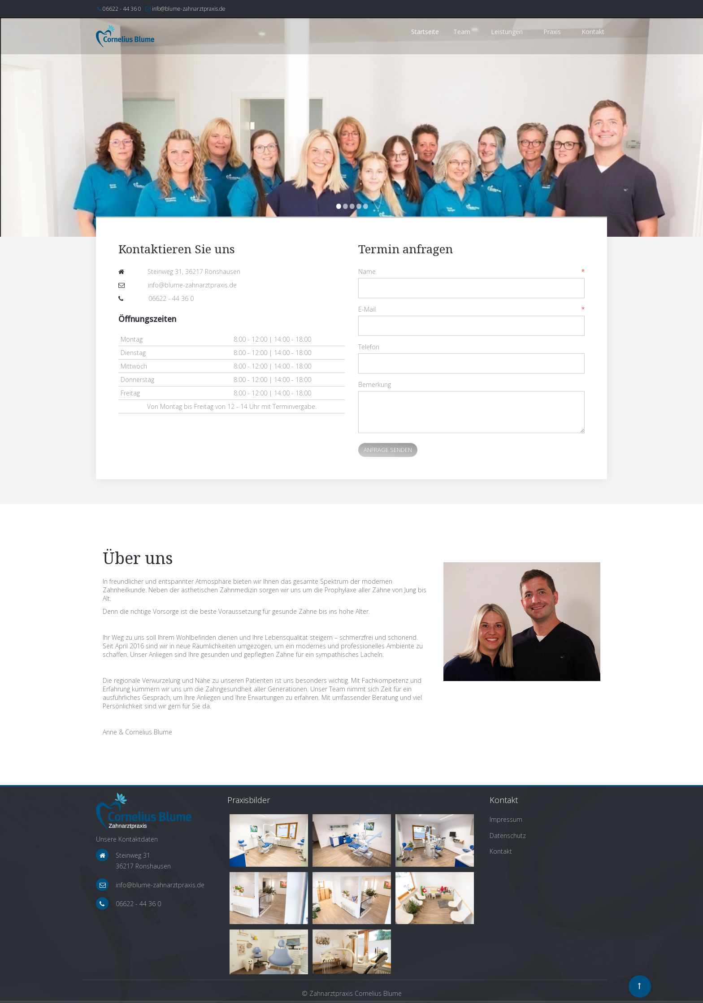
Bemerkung (374, 384)
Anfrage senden (388, 450)
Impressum (506, 819)
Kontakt (501, 851)
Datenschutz (508, 835)
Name (367, 271)
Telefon (368, 347)
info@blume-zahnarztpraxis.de (189, 9)
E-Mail (367, 309)
